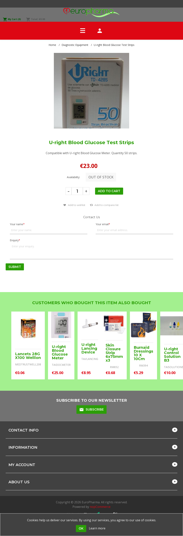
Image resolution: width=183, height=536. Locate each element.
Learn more (97, 528)
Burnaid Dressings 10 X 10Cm (143, 353)
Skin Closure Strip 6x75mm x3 (114, 352)
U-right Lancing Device (89, 348)
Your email (102, 224)
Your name (16, 224)
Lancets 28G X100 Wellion (28, 356)
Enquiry (14, 240)
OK (81, 528)
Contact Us (91, 217)
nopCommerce (100, 507)
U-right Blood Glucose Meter (60, 352)
